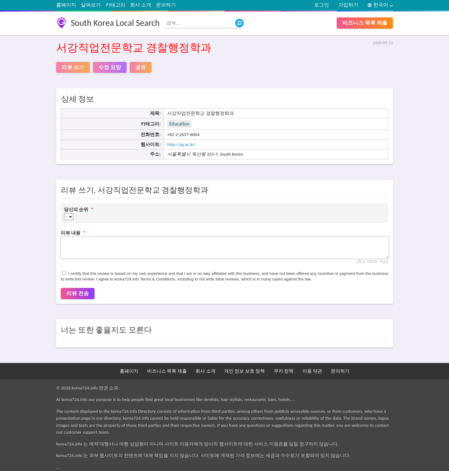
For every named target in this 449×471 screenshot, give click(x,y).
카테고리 (115, 5)
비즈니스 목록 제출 (364, 23)
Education (179, 124)
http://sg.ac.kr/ (181, 144)
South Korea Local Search (115, 22)
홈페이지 (66, 5)
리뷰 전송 (77, 293)
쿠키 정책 (283, 371)
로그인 (321, 5)
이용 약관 (312, 371)
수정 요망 (110, 67)
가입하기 (348, 5)
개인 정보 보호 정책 (244, 371)
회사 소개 (140, 5)
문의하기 (166, 5)
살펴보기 (91, 5)
